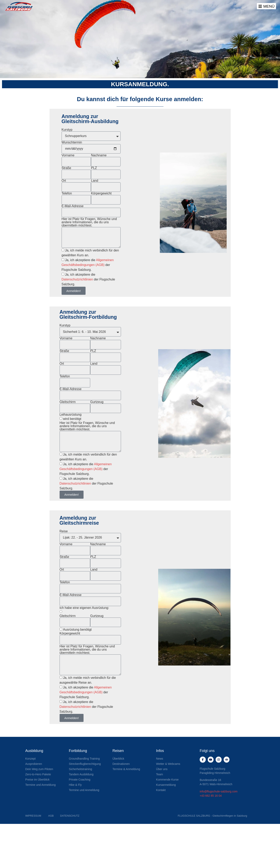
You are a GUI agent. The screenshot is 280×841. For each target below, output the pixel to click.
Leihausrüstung (71, 414)
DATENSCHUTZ (70, 817)
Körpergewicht (101, 193)
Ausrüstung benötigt (77, 629)
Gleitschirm (68, 402)
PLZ (94, 168)
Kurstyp (67, 129)
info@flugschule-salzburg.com (219, 793)
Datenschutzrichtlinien (78, 279)
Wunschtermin (72, 142)
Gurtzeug (96, 402)
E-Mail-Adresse (73, 206)
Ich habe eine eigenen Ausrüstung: (84, 607)
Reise (64, 531)
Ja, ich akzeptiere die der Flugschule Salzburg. (88, 264)
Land (94, 180)
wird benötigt (72, 418)
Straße (66, 168)
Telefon (67, 193)
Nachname (98, 155)
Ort (64, 180)
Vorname (68, 155)
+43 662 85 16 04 (211, 797)
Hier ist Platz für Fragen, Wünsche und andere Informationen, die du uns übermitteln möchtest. (89, 222)
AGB (51, 817)
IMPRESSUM (33, 817)
